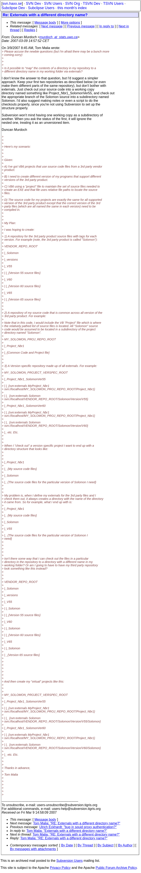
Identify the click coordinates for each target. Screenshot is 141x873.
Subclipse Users (41, 8)
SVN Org (72, 3)
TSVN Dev (91, 3)
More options (70, 22)
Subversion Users (69, 860)
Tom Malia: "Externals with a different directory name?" (66, 831)
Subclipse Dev (13, 8)
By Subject (105, 845)
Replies (29, 30)
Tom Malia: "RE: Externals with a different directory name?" (76, 823)
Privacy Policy (60, 867)
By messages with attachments (33, 849)
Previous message (81, 26)
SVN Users (53, 3)
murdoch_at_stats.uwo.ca (58, 37)
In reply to (106, 26)
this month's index (72, 8)
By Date (67, 845)
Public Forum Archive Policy (116, 867)
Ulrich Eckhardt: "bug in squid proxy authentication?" (78, 827)
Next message (51, 26)
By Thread (85, 845)
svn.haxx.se (12, 3)
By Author (125, 845)
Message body (45, 22)
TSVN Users (113, 3)
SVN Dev (33, 3)
